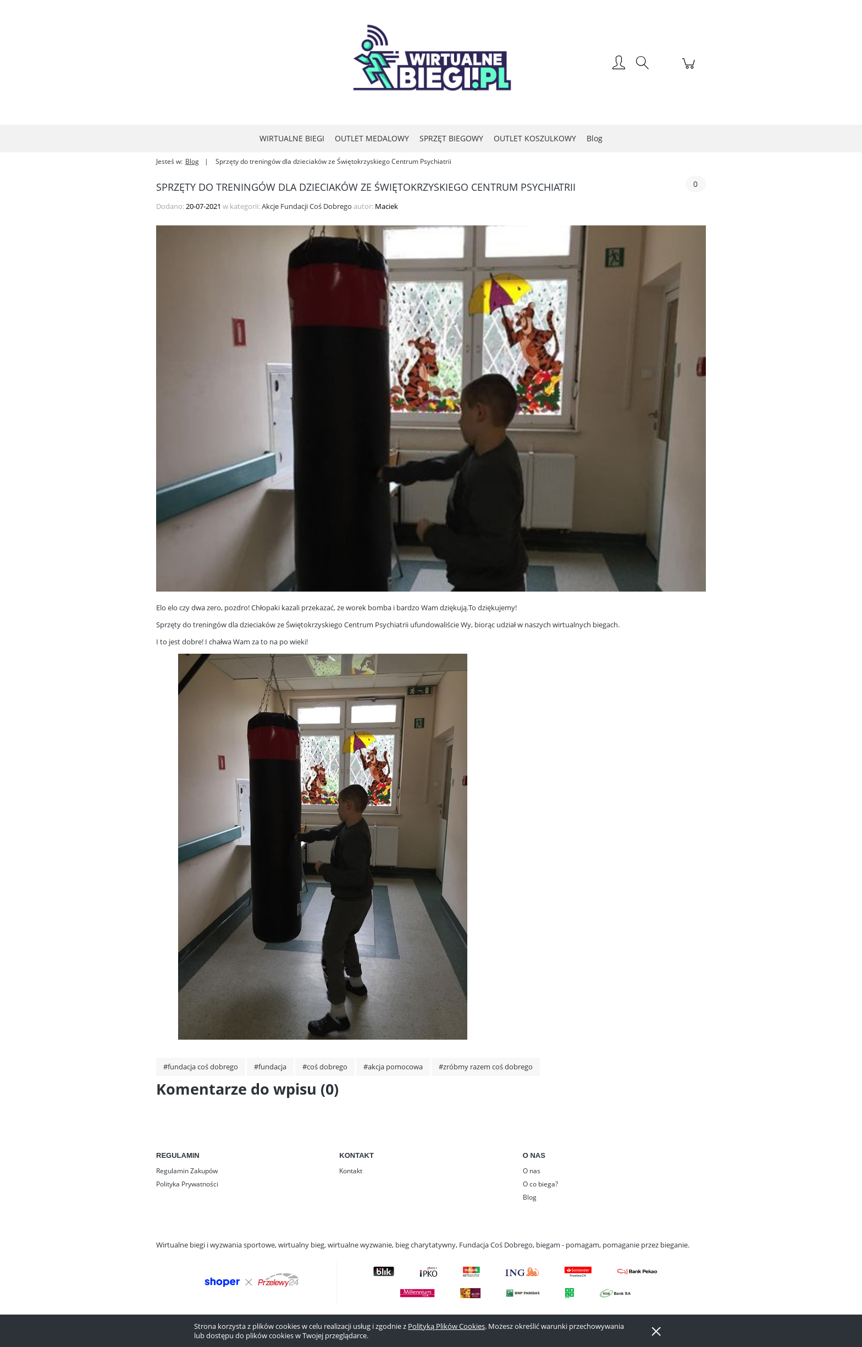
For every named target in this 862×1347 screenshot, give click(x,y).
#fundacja (270, 1067)
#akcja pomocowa (393, 1067)
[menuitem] (292, 138)
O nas (531, 1170)
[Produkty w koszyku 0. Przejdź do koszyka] (690, 69)
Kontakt (350, 1170)
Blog (530, 1197)
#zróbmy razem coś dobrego (486, 1067)
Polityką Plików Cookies (446, 1326)
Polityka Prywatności (187, 1184)
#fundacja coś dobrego (200, 1067)
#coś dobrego (324, 1067)
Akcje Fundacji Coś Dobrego (307, 206)
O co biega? (540, 1184)
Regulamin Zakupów (187, 1170)
